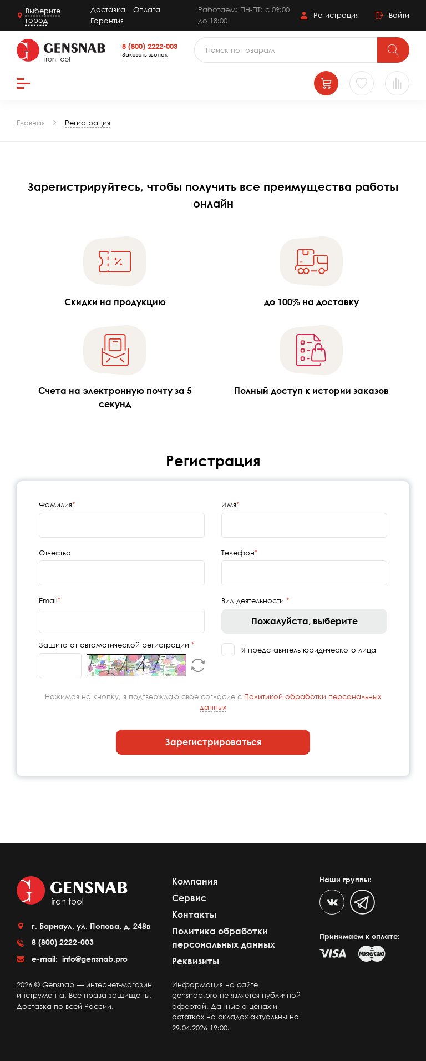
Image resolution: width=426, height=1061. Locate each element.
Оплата (146, 9)
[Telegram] (362, 902)
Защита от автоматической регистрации (115, 644)
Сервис (189, 897)
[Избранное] (361, 83)
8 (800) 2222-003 (150, 46)
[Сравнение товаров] (397, 83)
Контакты (194, 914)
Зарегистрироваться (213, 741)
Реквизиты (195, 961)
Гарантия (107, 20)
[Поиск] (393, 50)
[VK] (332, 902)
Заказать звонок (145, 54)
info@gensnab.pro (94, 958)
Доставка (107, 9)
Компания (194, 881)
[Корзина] (326, 83)
